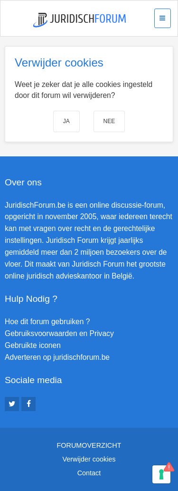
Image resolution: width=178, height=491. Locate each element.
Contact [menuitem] (89, 473)
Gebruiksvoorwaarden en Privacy (59, 333)
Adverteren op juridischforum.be (57, 357)
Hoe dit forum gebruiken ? (47, 322)
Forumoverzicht (89, 445)
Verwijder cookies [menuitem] (89, 459)
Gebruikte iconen (33, 345)
